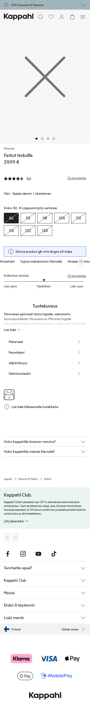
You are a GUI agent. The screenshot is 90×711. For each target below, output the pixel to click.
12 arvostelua (76, 276)
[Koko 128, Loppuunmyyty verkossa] (44, 230)
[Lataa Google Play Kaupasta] (15, 537)
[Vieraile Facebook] (8, 554)
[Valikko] (83, 17)
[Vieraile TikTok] (54, 554)
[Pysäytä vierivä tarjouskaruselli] (81, 261)
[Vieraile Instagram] (23, 554)
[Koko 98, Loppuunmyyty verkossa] (44, 218)
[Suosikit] (51, 17)
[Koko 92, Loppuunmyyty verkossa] (28, 218)
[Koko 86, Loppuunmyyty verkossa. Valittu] (11, 218)
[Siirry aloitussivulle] (18, 16)
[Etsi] (40, 17)
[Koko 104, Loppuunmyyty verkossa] (61, 218)
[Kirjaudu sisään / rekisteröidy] (61, 17)
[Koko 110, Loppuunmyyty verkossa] (78, 218)
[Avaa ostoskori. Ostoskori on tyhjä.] (72, 17)
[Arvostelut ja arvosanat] (45, 178)
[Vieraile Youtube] (38, 554)
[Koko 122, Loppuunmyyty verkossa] (28, 230)
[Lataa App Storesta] (7, 537)
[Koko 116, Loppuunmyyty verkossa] (11, 230)
